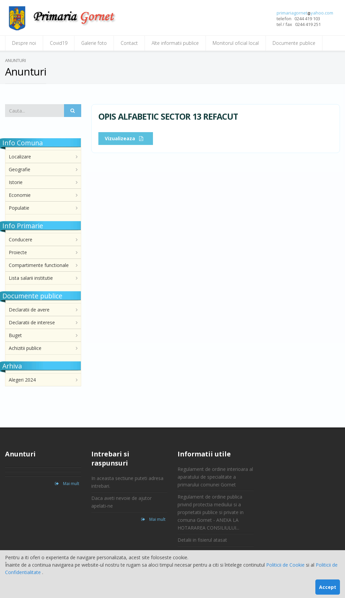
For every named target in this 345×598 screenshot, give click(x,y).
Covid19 (58, 43)
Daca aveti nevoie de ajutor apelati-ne (121, 502)
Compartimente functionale (39, 265)
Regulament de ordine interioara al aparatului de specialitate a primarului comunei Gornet (215, 477)
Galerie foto (94, 43)
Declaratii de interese (32, 322)
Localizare (20, 156)
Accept (327, 587)
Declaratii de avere (29, 309)
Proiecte (18, 252)
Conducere (20, 239)
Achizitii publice (25, 348)
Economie (20, 195)
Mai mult (67, 483)
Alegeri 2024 (22, 380)
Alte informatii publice (175, 43)
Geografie (19, 169)
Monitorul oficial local (236, 43)
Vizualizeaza (126, 138)
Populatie (19, 208)
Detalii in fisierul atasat (202, 540)
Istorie (16, 182)
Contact (129, 43)
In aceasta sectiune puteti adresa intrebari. (127, 482)
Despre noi (24, 43)
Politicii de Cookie (286, 565)
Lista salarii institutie (31, 278)
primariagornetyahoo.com (305, 13)
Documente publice (294, 43)
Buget (15, 335)
